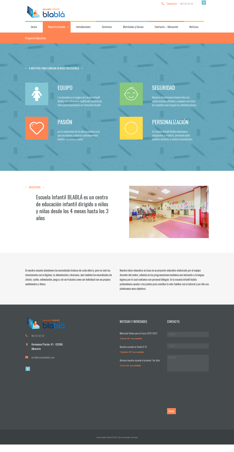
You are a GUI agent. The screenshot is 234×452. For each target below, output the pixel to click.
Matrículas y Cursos (133, 27)
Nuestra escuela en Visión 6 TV (134, 350)
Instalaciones (83, 27)
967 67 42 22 (185, 3)
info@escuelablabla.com (44, 361)
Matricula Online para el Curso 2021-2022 (140, 336)
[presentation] (195, 392)
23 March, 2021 (125, 341)
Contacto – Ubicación (166, 27)
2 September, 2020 (126, 355)
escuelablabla (139, 341)
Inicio (34, 27)
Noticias (193, 27)
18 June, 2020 (125, 372)
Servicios (107, 27)
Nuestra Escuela (56, 27)
